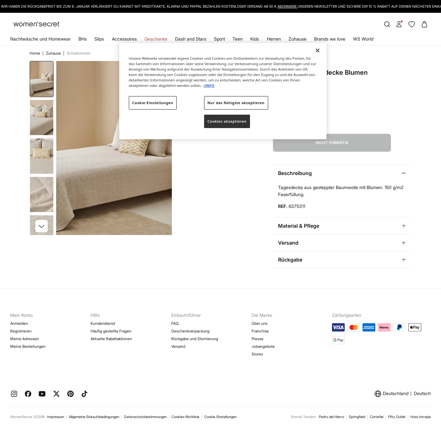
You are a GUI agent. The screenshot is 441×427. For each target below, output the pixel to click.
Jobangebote (263, 346)
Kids (254, 39)
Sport (219, 39)
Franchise (260, 331)
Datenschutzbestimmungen (145, 417)
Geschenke (155, 39)
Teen (237, 39)
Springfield (357, 417)
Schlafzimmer (79, 53)
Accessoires (124, 39)
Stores (257, 354)
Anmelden (19, 323)
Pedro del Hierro (331, 417)
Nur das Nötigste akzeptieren (236, 102)
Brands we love (329, 39)
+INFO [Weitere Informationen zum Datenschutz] (208, 85)
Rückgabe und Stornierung (194, 338)
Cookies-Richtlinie (185, 417)
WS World (363, 39)
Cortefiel (376, 417)
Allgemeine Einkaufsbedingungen (94, 417)
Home (35, 53)
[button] (41, 226)
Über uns (260, 323)
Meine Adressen (24, 338)
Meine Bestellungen (28, 346)
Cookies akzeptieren (227, 121)
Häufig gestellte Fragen (111, 331)
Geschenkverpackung (190, 331)
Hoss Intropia (420, 417)
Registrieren (21, 331)
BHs (82, 39)
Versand (178, 346)
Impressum (55, 417)
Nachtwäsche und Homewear (40, 39)
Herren (274, 39)
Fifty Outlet (397, 417)
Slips (99, 39)
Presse (257, 338)
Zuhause (297, 39)
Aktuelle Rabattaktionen (111, 338)
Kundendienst (103, 323)
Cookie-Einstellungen (220, 417)
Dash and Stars (190, 39)
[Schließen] (318, 50)
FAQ (175, 323)
